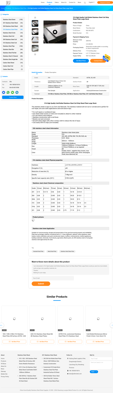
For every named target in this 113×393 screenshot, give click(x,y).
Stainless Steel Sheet (13, 19)
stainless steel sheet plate (67, 251)
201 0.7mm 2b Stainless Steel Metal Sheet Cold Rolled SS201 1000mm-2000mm (28, 369)
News (2, 369)
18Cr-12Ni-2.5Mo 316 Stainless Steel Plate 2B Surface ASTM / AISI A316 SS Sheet (14, 336)
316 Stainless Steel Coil (13, 43)
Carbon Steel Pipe (13, 69)
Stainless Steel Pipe (13, 46)
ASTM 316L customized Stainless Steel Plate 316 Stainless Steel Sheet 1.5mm (70, 336)
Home (2, 358)
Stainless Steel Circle (13, 33)
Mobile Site (4, 374)
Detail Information (37, 72)
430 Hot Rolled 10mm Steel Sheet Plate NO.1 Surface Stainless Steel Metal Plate (51, 378)
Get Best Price (81, 61)
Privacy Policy (5, 376)
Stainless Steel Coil (13, 36)
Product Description (50, 72)
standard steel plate (38, 251)
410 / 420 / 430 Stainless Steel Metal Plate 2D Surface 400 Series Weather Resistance (28, 361)
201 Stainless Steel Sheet (13, 23)
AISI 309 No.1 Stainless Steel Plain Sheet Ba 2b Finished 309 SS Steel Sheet (28, 378)
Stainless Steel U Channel (13, 56)
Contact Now (13, 97)
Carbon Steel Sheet (13, 63)
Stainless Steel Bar (13, 49)
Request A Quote (105, 2)
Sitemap (3, 371)
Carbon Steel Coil (13, 66)
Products (3, 361)
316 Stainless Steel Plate (13, 29)
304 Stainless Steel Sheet (13, 26)
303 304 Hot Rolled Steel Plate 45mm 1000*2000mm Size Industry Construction (52, 361)
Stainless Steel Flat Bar (13, 53)
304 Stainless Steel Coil (13, 39)
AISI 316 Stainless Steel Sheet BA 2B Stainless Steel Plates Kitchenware (42, 336)
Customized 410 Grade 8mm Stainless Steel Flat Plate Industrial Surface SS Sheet (52, 369)
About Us (3, 366)
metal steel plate (52, 251)
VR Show (3, 363)
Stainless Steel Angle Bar (13, 59)
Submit (41, 284)
